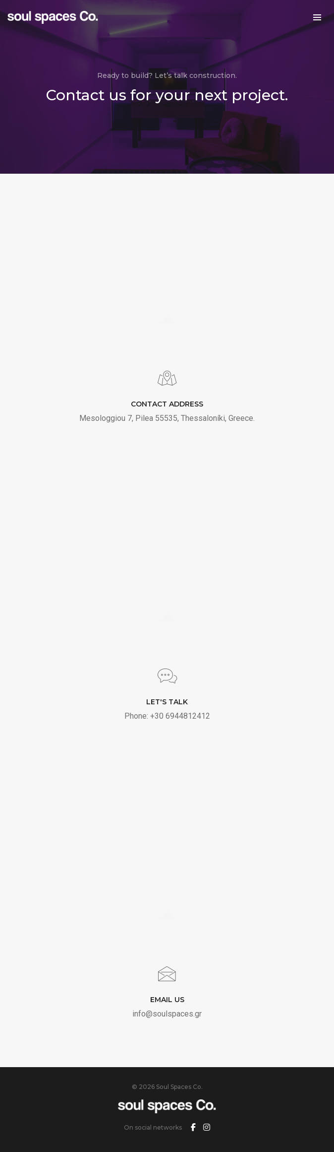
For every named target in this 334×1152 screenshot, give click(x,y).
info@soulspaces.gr (167, 1013)
